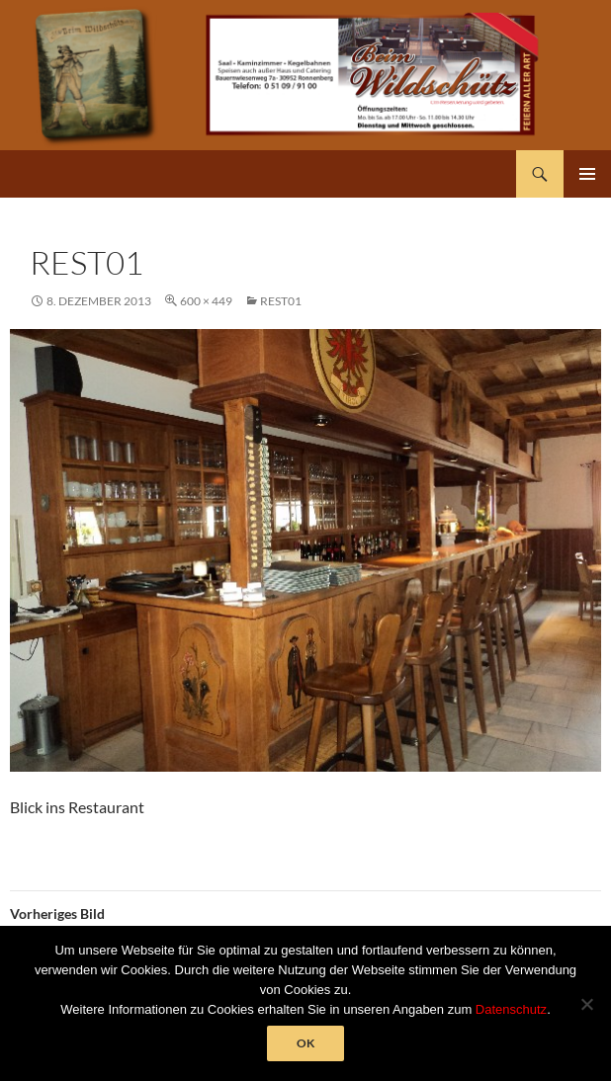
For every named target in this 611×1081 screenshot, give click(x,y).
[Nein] (586, 1004)
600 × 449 (206, 300)
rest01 (281, 300)
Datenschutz (511, 1009)
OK (305, 1043)
